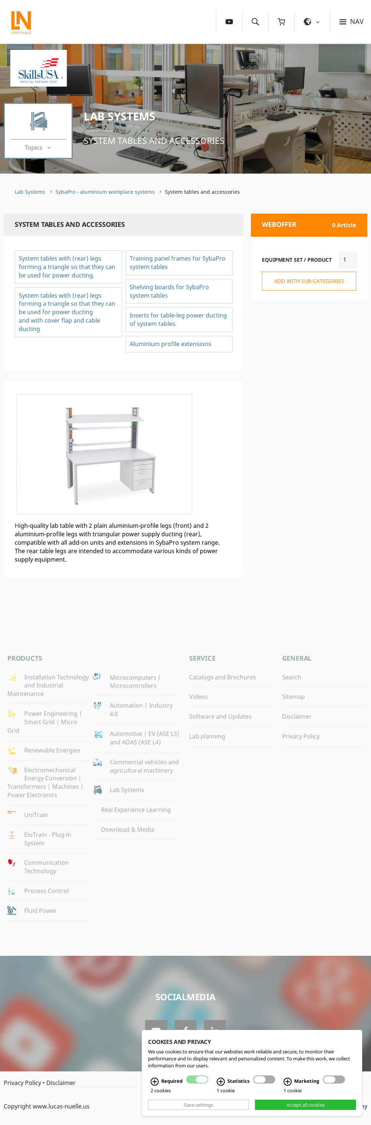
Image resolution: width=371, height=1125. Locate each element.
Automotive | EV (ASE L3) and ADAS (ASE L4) (144, 738)
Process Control (46, 891)
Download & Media (127, 829)
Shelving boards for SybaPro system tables (169, 291)
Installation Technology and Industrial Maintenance (48, 685)
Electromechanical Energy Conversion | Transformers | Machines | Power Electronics (45, 782)
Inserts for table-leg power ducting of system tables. (178, 319)
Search (291, 677)
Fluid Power (40, 911)
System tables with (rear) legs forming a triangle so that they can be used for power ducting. (67, 266)
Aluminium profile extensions (170, 344)
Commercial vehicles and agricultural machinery (144, 766)
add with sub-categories (309, 280)
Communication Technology (46, 867)
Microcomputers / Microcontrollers (135, 682)
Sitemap (293, 697)
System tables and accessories (154, 140)
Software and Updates (220, 716)
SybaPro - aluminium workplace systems (105, 191)
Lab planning (207, 736)
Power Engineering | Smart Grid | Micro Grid (44, 722)
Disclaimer (296, 716)
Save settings (198, 1105)
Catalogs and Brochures (222, 677)
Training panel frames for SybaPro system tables (178, 262)
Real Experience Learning (136, 810)
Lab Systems (119, 116)
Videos (198, 697)
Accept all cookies (306, 1105)
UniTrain (36, 815)
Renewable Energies (52, 750)
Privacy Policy (301, 736)
